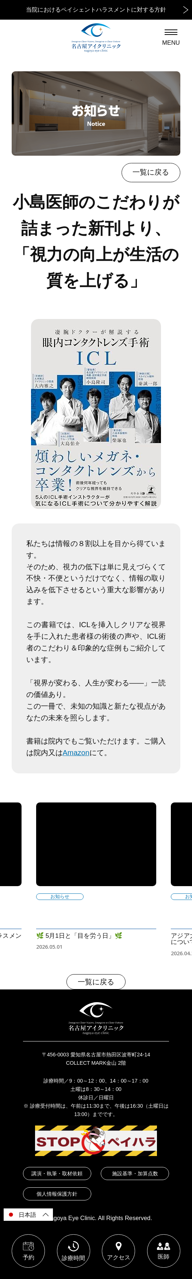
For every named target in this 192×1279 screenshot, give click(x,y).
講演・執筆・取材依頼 (56, 1173)
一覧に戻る (151, 172)
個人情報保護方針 (57, 1194)
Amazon (76, 753)
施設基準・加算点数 (135, 1173)
